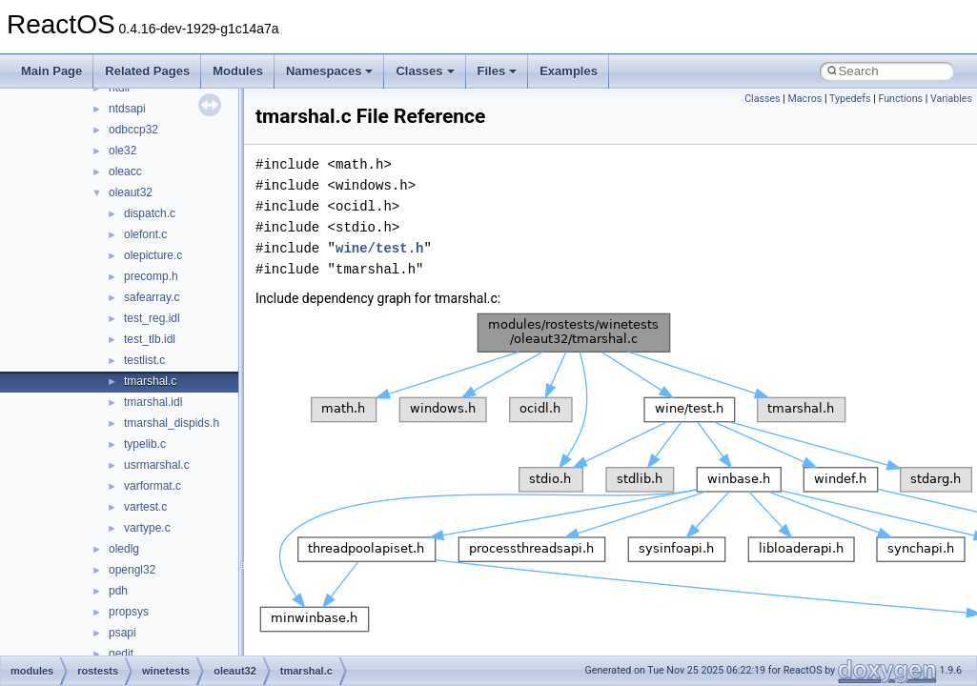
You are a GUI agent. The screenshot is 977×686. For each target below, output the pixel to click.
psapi (122, 632)
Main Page (51, 71)
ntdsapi (127, 108)
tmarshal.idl (153, 402)
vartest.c (145, 507)
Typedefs (850, 98)
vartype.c (147, 528)
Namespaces (330, 71)
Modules (238, 71)
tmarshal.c (150, 381)
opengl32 (132, 569)
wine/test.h (379, 248)
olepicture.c (153, 255)
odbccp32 (133, 129)
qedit (121, 653)
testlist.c (144, 360)
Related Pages (147, 71)
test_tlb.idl (149, 339)
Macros (805, 98)
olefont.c (145, 234)
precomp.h (151, 276)
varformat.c (152, 486)
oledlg (124, 548)
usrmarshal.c (157, 465)
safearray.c (151, 297)
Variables (951, 98)
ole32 (122, 150)
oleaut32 (131, 192)
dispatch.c (149, 213)
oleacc (125, 171)
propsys (129, 611)
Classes (425, 71)
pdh (118, 590)
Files (498, 71)
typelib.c (145, 444)
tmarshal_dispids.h (171, 423)
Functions (900, 98)
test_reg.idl (152, 318)
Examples (568, 71)
